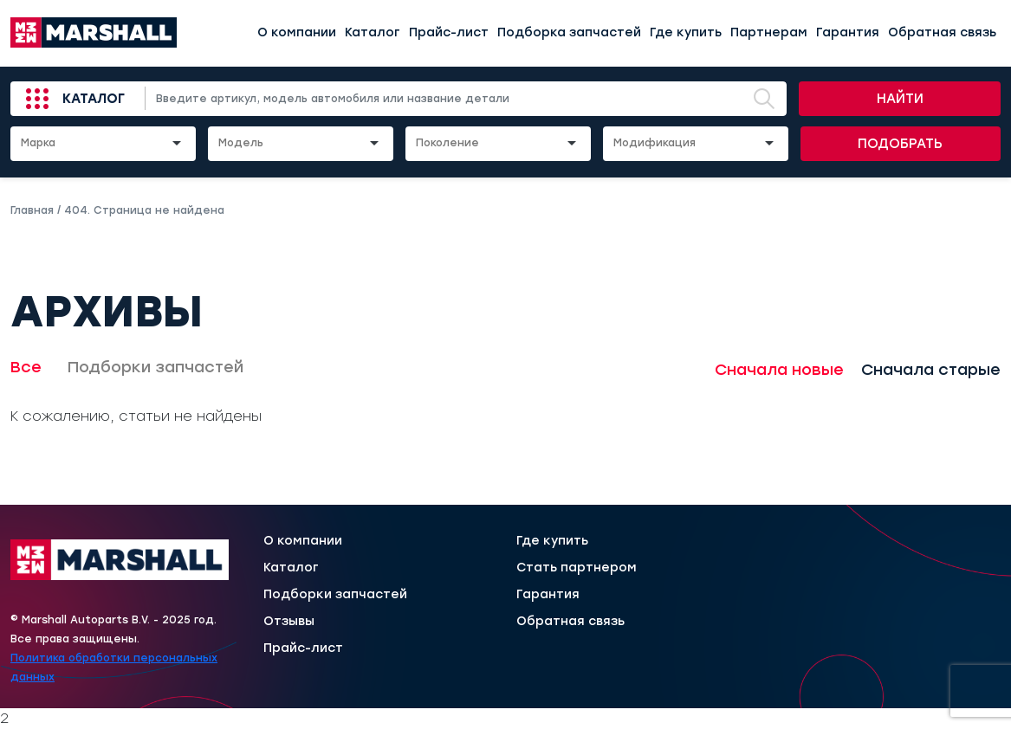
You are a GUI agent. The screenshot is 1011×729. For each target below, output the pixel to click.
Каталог (372, 32)
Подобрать (900, 144)
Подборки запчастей (155, 367)
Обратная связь (942, 32)
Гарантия (847, 32)
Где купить (686, 32)
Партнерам (768, 32)
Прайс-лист (449, 32)
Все (26, 367)
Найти (900, 98)
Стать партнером (576, 568)
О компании (296, 32)
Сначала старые (931, 369)
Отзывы (288, 622)
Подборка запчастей (569, 32)
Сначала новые (779, 369)
